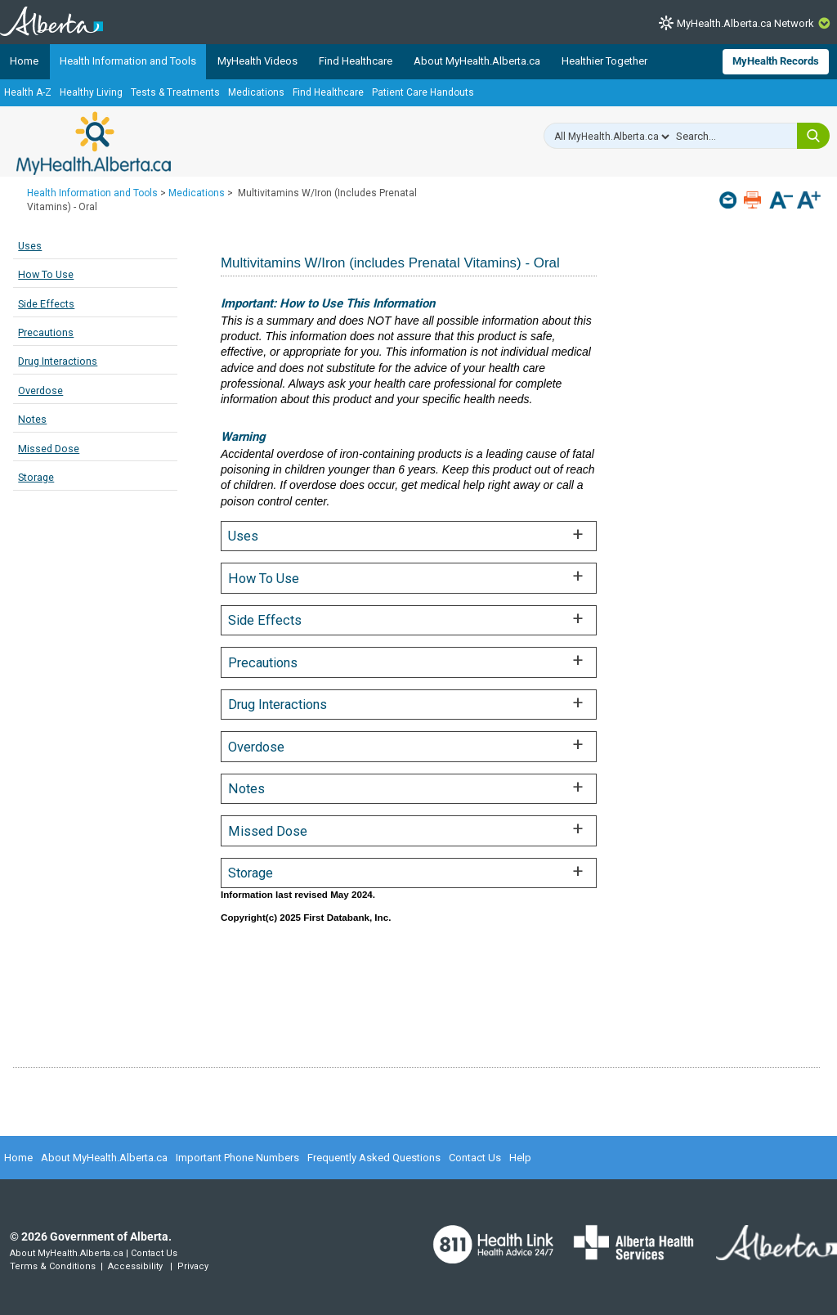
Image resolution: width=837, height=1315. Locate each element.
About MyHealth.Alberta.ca (477, 61)
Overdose (40, 390)
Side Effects (46, 304)
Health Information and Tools (128, 61)
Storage (36, 477)
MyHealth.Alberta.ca (93, 143)
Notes (32, 419)
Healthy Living (91, 92)
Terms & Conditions (53, 1266)
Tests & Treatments (175, 92)
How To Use (46, 274)
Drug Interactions (57, 361)
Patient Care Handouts (423, 92)
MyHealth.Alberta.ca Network (745, 23)
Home (24, 61)
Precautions (46, 332)
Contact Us (475, 1157)
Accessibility (135, 1266)
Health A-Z (27, 92)
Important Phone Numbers (237, 1157)
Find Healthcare (355, 61)
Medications (256, 92)
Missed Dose (48, 448)
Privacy (192, 1266)
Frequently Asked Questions (374, 1157)
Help (520, 1157)
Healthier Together (604, 61)
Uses (30, 246)
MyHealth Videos (257, 61)
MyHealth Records (775, 61)
